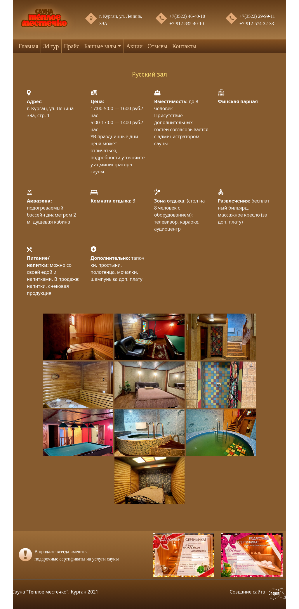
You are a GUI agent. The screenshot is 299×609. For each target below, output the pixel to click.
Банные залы (100, 46)
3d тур (51, 46)
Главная (28, 46)
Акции (134, 46)
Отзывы (157, 46)
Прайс (71, 46)
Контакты (184, 46)
